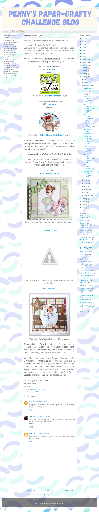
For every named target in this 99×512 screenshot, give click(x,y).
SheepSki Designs (86, 290)
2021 (84, 53)
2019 (84, 59)
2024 (84, 44)
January (87, 195)
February (87, 192)
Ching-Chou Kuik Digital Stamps (85, 226)
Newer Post (29, 490)
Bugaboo (83, 223)
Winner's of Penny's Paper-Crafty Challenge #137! (89, 108)
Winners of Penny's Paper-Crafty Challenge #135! (89, 140)
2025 (84, 41)
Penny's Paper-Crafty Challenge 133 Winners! (89, 174)
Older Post (70, 490)
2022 (84, 50)
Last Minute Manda (86, 261)
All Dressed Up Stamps (85, 217)
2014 (84, 74)
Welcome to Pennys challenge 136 (89, 131)
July (85, 94)
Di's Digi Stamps (85, 240)
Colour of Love (85, 230)
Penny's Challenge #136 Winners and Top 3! (89, 117)
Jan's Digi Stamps (86, 257)
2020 (84, 56)
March (86, 189)
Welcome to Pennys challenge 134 (89, 166)
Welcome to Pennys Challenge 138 (88, 99)
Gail (30, 402)
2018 (84, 62)
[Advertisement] (50, 482)
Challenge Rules (18, 31)
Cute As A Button (85, 237)
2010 (84, 204)
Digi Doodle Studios (86, 242)
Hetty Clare (84, 254)
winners (82, 311)
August (86, 91)
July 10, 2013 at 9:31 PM (41, 402)
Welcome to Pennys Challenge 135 (88, 149)
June (86, 180)
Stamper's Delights (86, 295)
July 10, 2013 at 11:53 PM (41, 416)
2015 (84, 71)
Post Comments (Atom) (41, 495)
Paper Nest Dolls (85, 285)
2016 (84, 68)
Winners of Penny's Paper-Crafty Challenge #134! (89, 158)
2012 (84, 199)
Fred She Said (85, 251)
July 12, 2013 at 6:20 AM (41, 433)
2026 (84, 38)
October (87, 85)
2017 (84, 65)
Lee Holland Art (85, 270)
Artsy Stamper (85, 220)
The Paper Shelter (86, 302)
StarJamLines (84, 300)
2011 (84, 202)
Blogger (61, 503)
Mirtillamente (84, 280)
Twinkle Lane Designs (87, 307)
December (88, 79)
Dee (30, 433)
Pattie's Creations (86, 288)
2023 (84, 47)
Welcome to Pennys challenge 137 (89, 125)
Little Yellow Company (87, 275)
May (85, 183)
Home (6, 31)
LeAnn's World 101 (86, 266)
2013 (84, 77)
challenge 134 (34, 392)
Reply (31, 410)
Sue (30, 416)
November (88, 82)
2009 (84, 207)
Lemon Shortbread (86, 273)
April (86, 186)
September (88, 88)
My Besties (83, 283)
